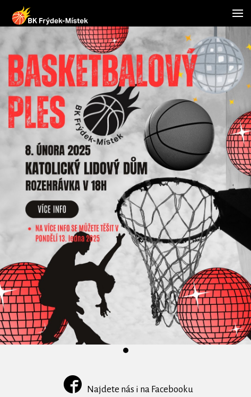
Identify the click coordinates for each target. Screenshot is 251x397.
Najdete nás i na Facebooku (128, 389)
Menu (235, 8)
